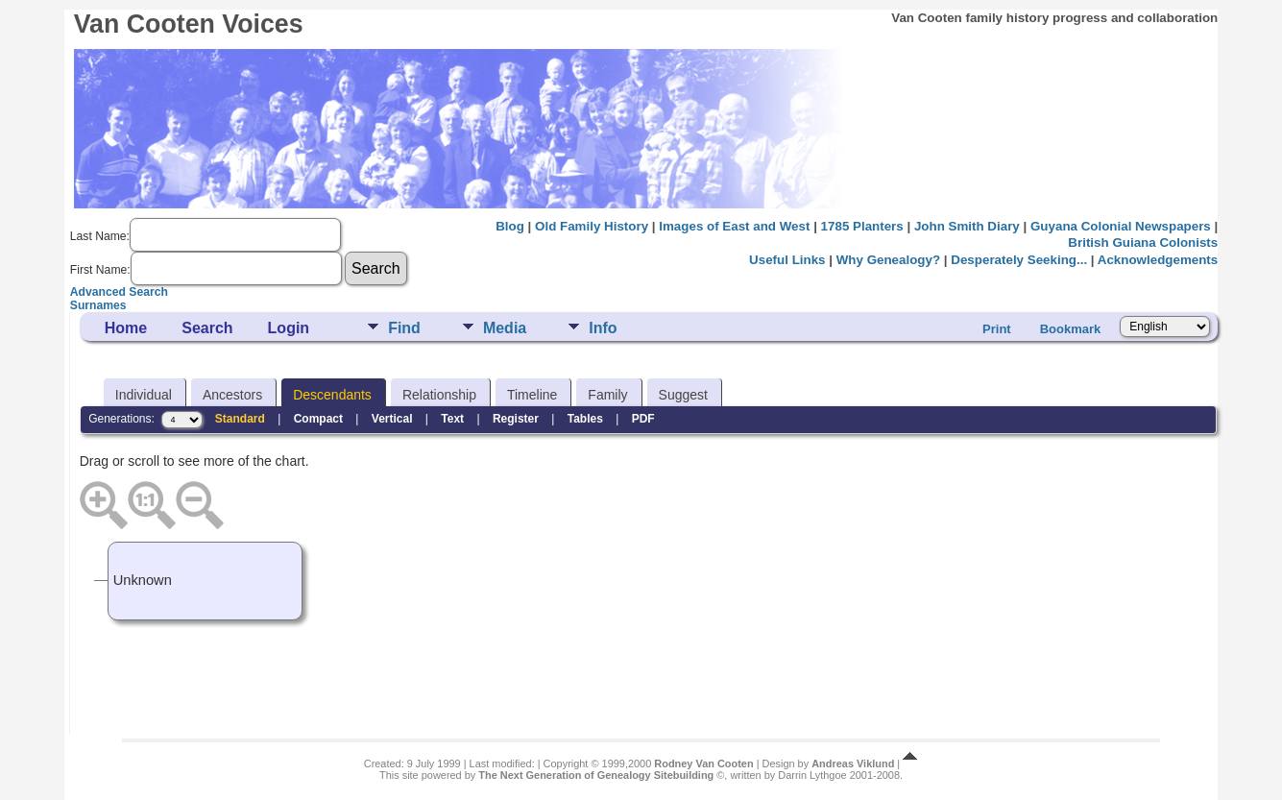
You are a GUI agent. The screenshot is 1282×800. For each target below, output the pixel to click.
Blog (510, 226)
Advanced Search (119, 292)
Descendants (332, 394)
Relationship (439, 394)
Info (603, 328)
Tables (585, 418)
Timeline (532, 394)
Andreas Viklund (852, 763)
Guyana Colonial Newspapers (1120, 226)
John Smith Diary (967, 226)
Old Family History (591, 226)
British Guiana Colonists (1143, 242)
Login (289, 328)
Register (516, 418)
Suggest (683, 394)
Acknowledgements (1158, 260)
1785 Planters (862, 226)
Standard (240, 418)
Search (206, 328)
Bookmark (1070, 329)
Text (452, 418)
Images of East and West (734, 226)
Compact (318, 418)
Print (996, 329)
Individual (143, 394)
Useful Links (787, 260)
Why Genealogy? (888, 260)
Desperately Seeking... (1019, 260)
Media (504, 328)
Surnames (98, 305)
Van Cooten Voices (188, 24)
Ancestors (232, 394)
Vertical (392, 418)
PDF (643, 418)
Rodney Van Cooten (703, 763)
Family (607, 394)
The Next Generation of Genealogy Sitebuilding (596, 775)
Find (404, 328)
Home (126, 328)
